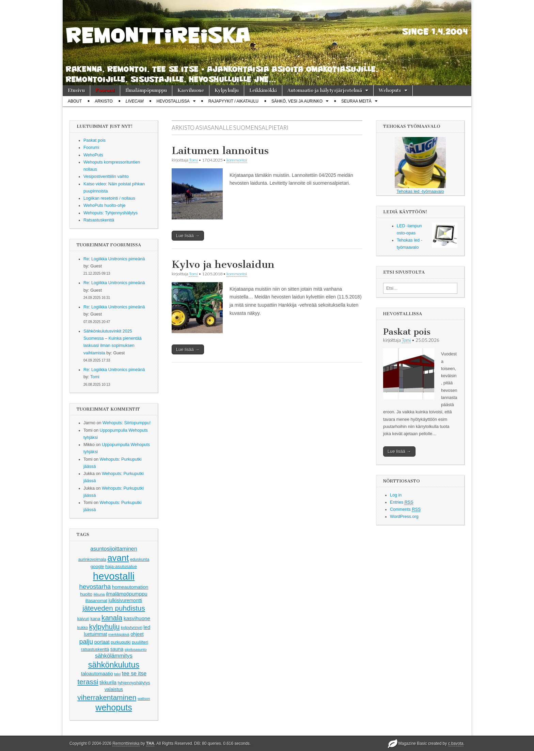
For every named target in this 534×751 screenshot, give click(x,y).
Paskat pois (406, 331)
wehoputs (113, 707)
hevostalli (114, 576)
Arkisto (103, 101)
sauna (117, 649)
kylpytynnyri (131, 627)
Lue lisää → (188, 235)
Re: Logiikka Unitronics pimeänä (114, 259)
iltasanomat (96, 600)
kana (95, 618)
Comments (405, 509)
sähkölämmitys (113, 656)
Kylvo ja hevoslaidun (223, 264)
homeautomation (130, 587)
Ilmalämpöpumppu (146, 90)
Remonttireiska (125, 743)
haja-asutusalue (121, 566)
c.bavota (456, 743)
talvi (117, 674)
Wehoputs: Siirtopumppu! (127, 422)
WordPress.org (404, 516)
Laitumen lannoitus (220, 150)
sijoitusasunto (136, 649)
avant (118, 558)
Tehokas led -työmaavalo (420, 165)
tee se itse (134, 673)
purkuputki (120, 642)
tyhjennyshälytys (134, 682)
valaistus (114, 689)
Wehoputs (390, 90)
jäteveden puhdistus (113, 608)
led (146, 627)
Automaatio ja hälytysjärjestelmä (324, 90)
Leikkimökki (263, 90)
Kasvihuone (190, 90)
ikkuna (99, 594)
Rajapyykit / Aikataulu (233, 101)
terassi (87, 682)
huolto (86, 594)
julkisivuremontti (125, 600)
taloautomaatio (97, 673)
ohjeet (137, 634)
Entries (401, 502)
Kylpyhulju (227, 90)
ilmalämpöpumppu (126, 594)
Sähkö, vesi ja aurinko (297, 101)
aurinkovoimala (92, 559)
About (75, 101)
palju (86, 641)
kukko (82, 627)
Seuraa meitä (356, 101)
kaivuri (83, 618)
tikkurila (107, 682)
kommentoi (236, 160)
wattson (144, 698)
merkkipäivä (118, 634)
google (97, 566)
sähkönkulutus (114, 664)
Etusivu (76, 90)
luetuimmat (95, 634)
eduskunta (139, 559)
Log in (396, 495)
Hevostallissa (173, 101)
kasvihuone (137, 618)
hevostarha (95, 586)
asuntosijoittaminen (113, 549)
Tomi (94, 376)
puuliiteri (140, 642)
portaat (102, 642)
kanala (111, 618)
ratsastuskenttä (95, 649)
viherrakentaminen (106, 697)
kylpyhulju (104, 626)
